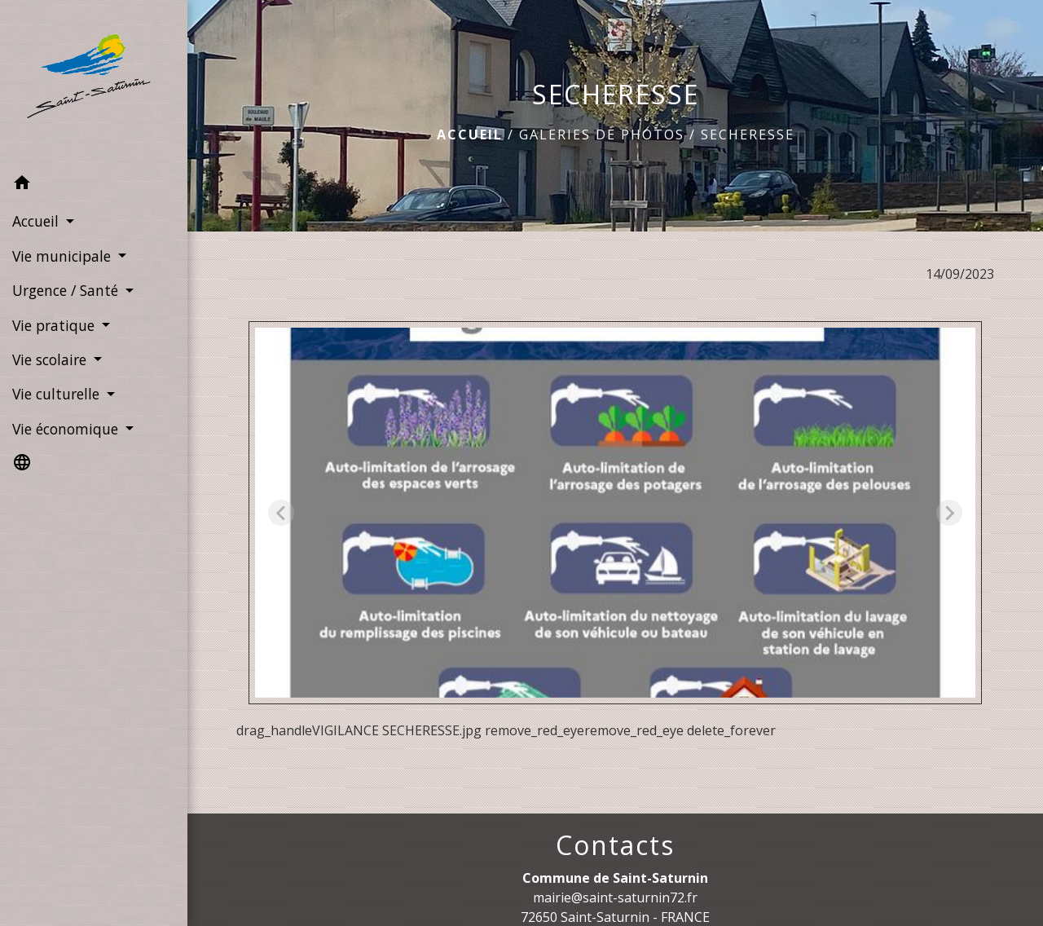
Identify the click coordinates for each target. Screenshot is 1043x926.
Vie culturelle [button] (57, 393)
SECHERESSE (747, 134)
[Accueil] (93, 83)
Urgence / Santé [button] (67, 290)
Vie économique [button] (67, 429)
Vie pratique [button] (55, 325)
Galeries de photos (601, 134)
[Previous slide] (281, 513)
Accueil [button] (37, 221)
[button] (93, 185)
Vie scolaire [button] (51, 359)
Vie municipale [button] (63, 256)
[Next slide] (949, 513)
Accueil (470, 134)
